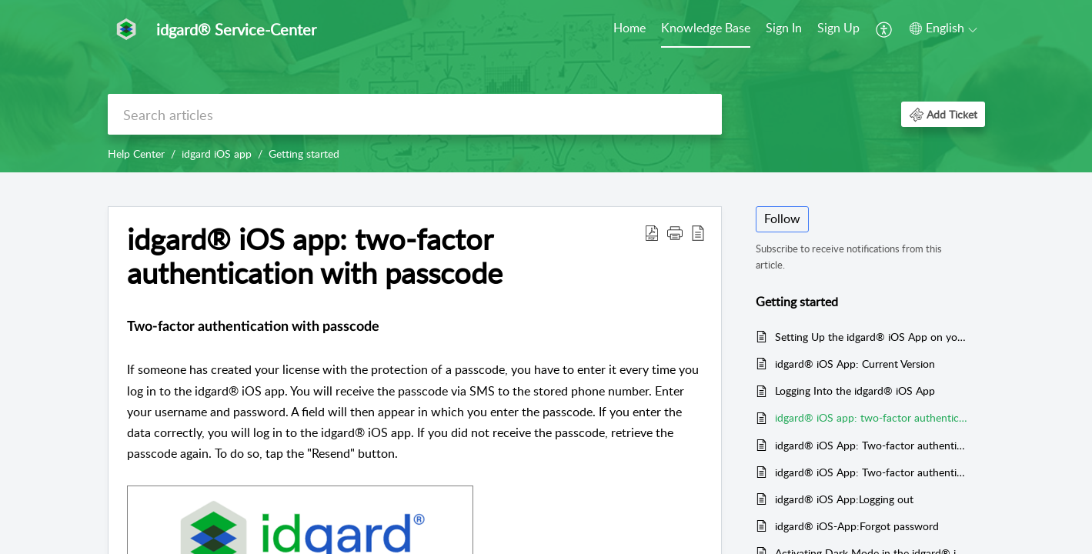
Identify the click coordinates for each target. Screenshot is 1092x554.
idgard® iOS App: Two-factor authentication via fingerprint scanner (872, 472)
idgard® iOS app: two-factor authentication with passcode (872, 417)
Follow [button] (782, 218)
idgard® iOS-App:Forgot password (857, 526)
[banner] (546, 86)
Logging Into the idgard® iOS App (855, 390)
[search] (415, 114)
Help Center (136, 153)
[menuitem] (629, 29)
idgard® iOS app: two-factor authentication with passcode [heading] (315, 256)
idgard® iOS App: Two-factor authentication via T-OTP (872, 445)
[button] (884, 29)
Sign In (784, 27)
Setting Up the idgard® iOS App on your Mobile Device (872, 336)
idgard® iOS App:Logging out (844, 499)
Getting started (304, 153)
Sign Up (838, 27)
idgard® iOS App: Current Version (855, 363)
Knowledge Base (705, 27)
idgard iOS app (217, 153)
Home (629, 27)
